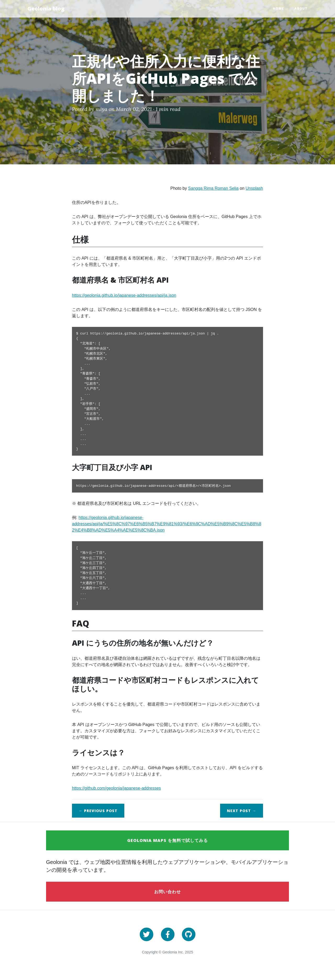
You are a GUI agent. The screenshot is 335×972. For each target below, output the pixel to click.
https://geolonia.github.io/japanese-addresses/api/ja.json (124, 295)
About (301, 8)
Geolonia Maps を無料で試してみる (167, 840)
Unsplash (254, 188)
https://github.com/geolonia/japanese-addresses (116, 788)
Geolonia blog (45, 8)
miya (101, 109)
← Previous (98, 810)
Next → (241, 810)
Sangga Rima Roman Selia (213, 188)
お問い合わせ (167, 892)
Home (278, 8)
